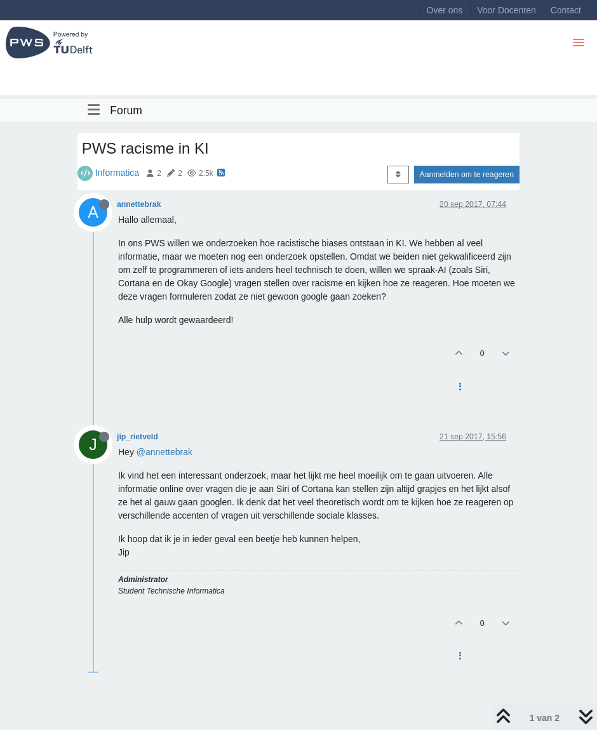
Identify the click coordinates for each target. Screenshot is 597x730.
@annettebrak (164, 452)
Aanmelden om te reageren (467, 174)
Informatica (117, 173)
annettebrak (139, 204)
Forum (126, 110)
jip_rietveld (137, 436)
